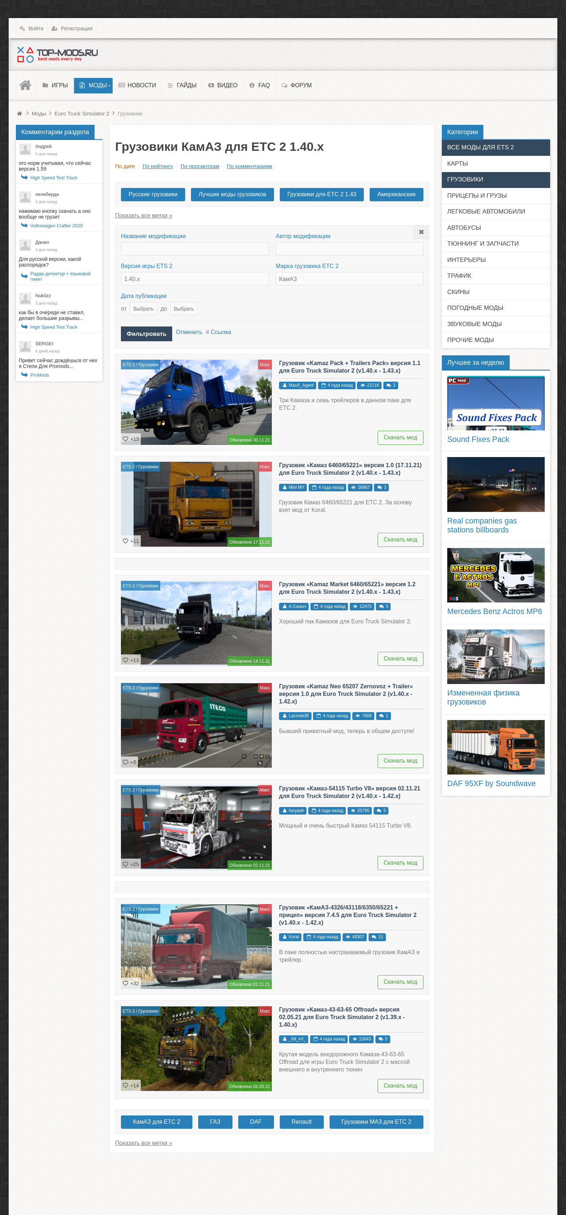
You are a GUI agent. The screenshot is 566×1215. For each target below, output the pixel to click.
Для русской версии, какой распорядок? (50, 262)
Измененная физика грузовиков (483, 698)
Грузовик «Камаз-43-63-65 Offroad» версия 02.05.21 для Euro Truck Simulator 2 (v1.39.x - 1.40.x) (342, 1015)
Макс (265, 362)
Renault (302, 1120)
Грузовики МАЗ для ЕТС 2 (376, 1120)
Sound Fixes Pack (478, 439)
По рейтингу (158, 166)
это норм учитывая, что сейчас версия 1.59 (55, 166)
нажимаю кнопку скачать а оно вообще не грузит (55, 214)
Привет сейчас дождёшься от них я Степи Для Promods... (58, 363)
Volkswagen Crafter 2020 (56, 225)
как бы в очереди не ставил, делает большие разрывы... (52, 315)
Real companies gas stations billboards (482, 526)
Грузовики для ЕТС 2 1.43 (321, 194)
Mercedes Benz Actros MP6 (494, 611)
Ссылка (219, 332)
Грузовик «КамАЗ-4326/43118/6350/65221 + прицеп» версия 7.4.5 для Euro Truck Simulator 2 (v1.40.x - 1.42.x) (348, 913)
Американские (397, 194)
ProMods (39, 375)
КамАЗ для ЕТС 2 (156, 1120)
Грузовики (148, 362)
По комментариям (249, 166)
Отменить (187, 332)
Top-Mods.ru (31, 1171)
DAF (256, 1120)
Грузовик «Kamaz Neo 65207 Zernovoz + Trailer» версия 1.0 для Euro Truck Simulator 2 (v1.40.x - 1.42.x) (346, 692)
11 (380, 935)
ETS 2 (129, 362)
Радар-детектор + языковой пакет (60, 276)
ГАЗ (215, 1120)
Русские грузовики (153, 194)
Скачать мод (400, 436)
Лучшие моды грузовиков (232, 194)
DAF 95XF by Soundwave (491, 783)
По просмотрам (199, 166)
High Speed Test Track (54, 177)
